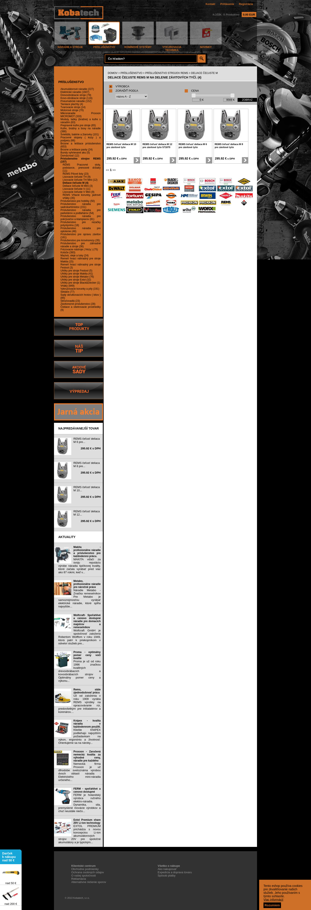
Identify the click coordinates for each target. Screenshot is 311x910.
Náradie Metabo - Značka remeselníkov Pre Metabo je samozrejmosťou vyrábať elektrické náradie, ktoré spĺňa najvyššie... (79, 598)
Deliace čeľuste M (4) (75, 182)
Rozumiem (272, 905)
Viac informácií (273, 899)
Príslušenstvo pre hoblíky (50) (77, 201)
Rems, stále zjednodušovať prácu (87, 691)
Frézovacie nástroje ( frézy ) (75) (79, 249)
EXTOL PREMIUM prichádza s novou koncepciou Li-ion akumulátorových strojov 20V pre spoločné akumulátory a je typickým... (79, 834)
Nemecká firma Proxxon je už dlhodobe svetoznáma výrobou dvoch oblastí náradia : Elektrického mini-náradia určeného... (79, 772)
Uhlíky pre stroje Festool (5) (76, 270)
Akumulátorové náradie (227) (77, 89)
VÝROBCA (119, 86)
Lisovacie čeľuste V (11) (76, 188)
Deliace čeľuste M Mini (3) (78, 185)
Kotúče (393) (67, 252)
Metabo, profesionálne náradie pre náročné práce (87, 584)
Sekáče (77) (67, 291)
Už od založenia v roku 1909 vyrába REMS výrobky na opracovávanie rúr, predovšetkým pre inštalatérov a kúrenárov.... (79, 704)
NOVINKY (206, 46)
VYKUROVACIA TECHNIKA (172, 47)
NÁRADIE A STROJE (70, 46)
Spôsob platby (166, 875)
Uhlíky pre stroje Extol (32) (75, 279)
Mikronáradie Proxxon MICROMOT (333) (80, 115)
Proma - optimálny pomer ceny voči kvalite (87, 655)
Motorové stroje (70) (72, 110)
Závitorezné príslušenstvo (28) (77, 303)
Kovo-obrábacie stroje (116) (76, 98)
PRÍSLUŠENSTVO (104, 46)
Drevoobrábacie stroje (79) (75, 95)
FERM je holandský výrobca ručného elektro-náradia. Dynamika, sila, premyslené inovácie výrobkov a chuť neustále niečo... (79, 803)
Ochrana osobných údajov (87, 872)
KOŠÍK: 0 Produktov (234, 14)
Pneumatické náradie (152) (76, 101)
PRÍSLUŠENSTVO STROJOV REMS (166, 73)
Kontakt (210, 4)
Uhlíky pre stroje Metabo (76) (77, 276)
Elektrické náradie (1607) (74, 92)
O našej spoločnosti (83, 875)
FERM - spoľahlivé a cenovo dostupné (87, 790)
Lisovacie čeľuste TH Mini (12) (80, 179)
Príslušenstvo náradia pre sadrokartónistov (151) (80, 206)
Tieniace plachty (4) (71, 104)
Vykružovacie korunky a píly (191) (79, 288)
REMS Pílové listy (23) (76, 173)
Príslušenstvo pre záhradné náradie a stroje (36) (80, 245)
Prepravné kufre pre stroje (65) (78, 125)
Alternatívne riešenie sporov (88, 882)
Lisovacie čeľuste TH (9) (76, 176)
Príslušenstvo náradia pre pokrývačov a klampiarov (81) (80, 218)
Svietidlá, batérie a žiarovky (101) (79, 134)
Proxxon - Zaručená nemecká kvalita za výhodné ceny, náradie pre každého (87, 756)
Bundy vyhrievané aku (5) (75, 152)
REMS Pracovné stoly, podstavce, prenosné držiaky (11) (82, 167)
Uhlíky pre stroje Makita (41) (76, 273)
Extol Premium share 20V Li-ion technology (87, 821)
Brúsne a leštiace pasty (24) (76, 149)
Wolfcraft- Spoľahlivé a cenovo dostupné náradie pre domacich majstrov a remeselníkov (87, 621)
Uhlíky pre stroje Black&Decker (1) (80, 282)
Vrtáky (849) (67, 285)
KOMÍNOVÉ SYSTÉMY (138, 46)
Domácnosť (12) (69, 155)
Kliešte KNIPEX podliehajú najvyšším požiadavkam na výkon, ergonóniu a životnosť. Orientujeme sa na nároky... (79, 736)
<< (107, 170)
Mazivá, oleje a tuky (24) (74, 255)
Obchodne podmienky (84, 869)
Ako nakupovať (167, 869)
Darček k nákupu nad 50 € (9, 858)
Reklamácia (78, 878)
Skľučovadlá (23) (70, 300)
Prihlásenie (227, 4)
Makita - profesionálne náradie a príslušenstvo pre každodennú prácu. (87, 552)
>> (114, 170)
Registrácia (246, 4)
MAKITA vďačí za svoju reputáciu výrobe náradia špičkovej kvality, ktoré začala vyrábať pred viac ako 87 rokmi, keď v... (79, 566)
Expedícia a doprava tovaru (175, 872)
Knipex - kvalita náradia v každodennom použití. (87, 723)
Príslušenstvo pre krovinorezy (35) (80, 240)
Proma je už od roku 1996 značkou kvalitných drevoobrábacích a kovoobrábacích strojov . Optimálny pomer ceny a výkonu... (79, 671)
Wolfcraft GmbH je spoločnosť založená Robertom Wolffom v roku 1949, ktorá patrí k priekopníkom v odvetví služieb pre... (79, 637)
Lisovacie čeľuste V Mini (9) (78, 191)
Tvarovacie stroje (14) (73, 107)
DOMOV (112, 73)
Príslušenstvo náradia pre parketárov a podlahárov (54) (80, 212)
